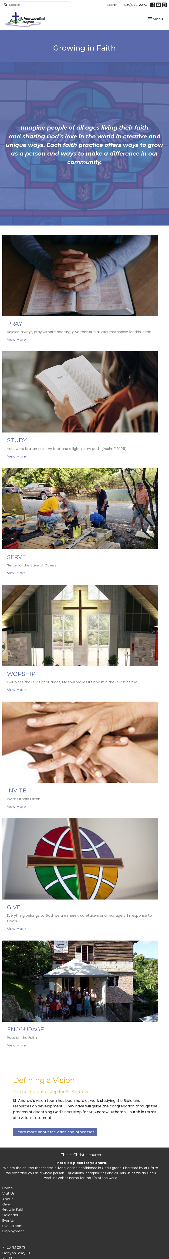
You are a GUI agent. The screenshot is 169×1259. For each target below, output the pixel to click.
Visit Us (8, 1193)
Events (8, 1220)
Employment (13, 1231)
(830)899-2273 (135, 4)
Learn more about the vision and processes (55, 1132)
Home (7, 1188)
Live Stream (12, 1225)
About (7, 1198)
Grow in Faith (13, 1209)
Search (112, 4)
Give (6, 1204)
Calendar (10, 1214)
